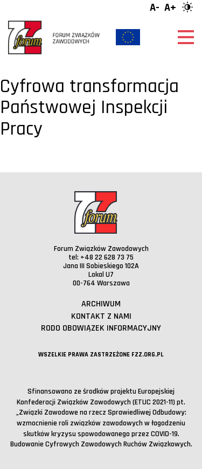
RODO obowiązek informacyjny (101, 328)
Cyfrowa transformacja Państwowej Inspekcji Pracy (89, 107)
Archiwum (101, 304)
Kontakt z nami (101, 316)
